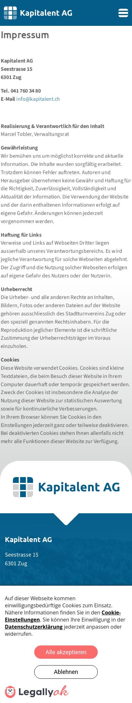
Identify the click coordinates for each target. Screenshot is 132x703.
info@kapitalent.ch (37, 96)
